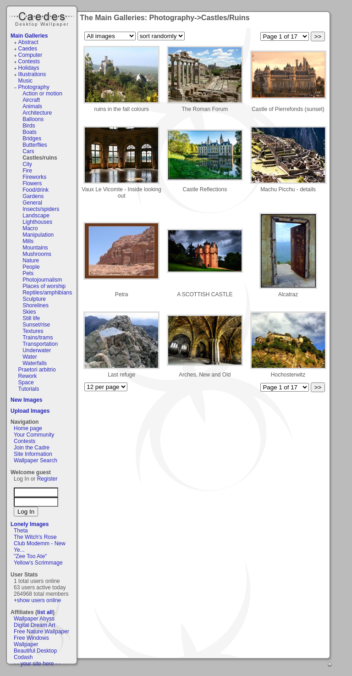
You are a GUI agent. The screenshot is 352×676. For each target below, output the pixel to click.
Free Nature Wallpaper (41, 631)
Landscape (36, 215)
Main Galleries (29, 36)
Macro (30, 228)
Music (25, 81)
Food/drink (35, 190)
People (30, 267)
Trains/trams (37, 337)
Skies (29, 312)
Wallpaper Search (35, 460)
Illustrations (32, 74)
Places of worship (44, 286)
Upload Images (30, 411)
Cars (28, 151)
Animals (32, 106)
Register (47, 479)
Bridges (31, 138)
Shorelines (35, 305)
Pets (27, 273)
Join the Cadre (32, 447)
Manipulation (38, 235)
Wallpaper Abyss (34, 618)
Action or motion (42, 93)
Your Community (34, 435)
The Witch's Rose (35, 537)
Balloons (33, 119)
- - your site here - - (37, 663)
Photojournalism (42, 280)
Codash (23, 657)
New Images (26, 400)
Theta (21, 530)
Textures (32, 331)
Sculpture (34, 299)
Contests (29, 61)
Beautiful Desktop (35, 651)
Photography (34, 87)
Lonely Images (30, 524)
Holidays (28, 68)
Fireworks (34, 177)
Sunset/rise (36, 324)
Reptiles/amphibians (47, 292)
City (27, 164)
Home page (28, 428)
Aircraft (31, 100)
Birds (28, 125)
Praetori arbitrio (37, 369)
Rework (27, 376)
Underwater (36, 350)
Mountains (35, 247)
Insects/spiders (40, 209)
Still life (31, 318)
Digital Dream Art (34, 625)
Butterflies (34, 145)
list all (45, 612)
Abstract (28, 42)
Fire (27, 170)
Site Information (33, 454)
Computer (30, 55)
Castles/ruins (39, 158)
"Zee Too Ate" (30, 556)
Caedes (43, 18)
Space (26, 382)
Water (29, 357)
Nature (30, 260)
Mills (27, 241)
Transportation (40, 344)
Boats (29, 132)
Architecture (37, 113)
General (32, 202)
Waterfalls (34, 363)
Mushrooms (36, 254)
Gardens (33, 196)
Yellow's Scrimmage (38, 563)
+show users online (37, 600)
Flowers (32, 183)
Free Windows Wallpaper (31, 641)
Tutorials (28, 389)
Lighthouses (37, 222)
